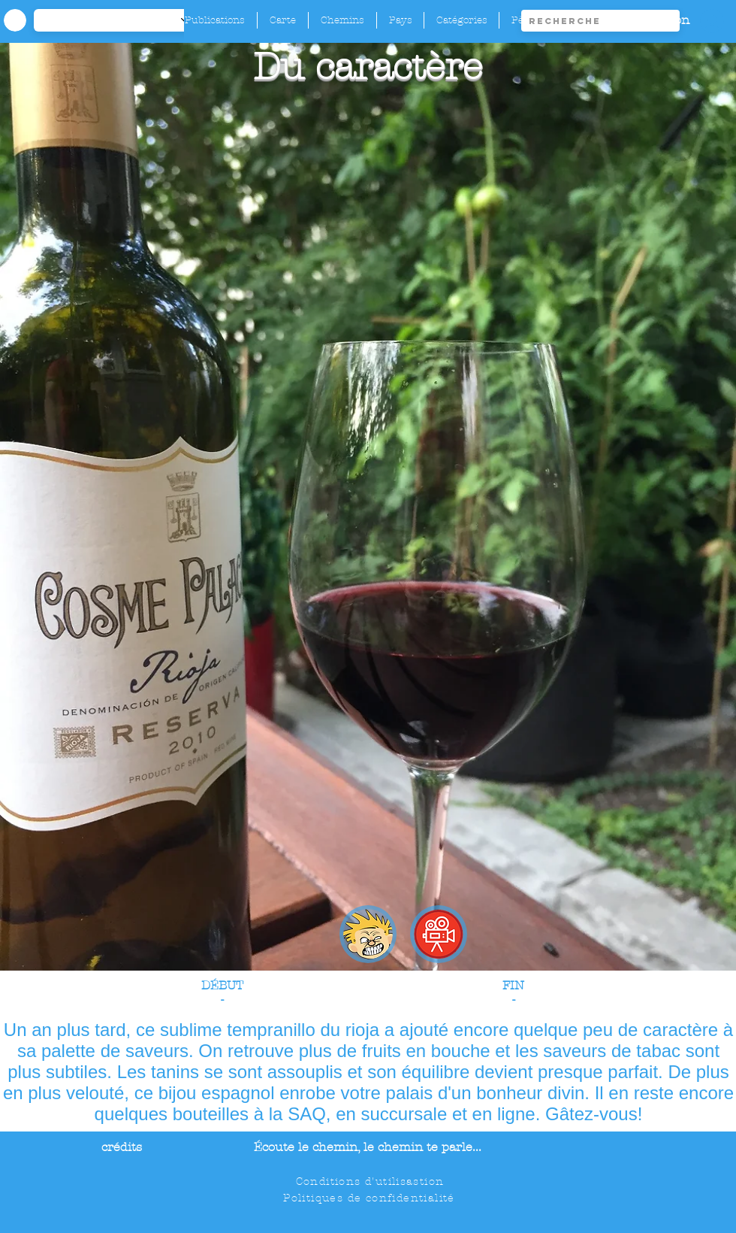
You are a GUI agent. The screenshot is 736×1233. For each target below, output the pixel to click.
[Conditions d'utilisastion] (371, 1181)
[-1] (119, 20)
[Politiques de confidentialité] (371, 1197)
